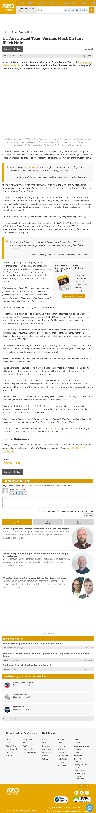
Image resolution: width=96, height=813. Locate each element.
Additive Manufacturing (23, 682)
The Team (62, 765)
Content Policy (80, 770)
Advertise (78, 755)
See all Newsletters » (11, 718)
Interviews (46, 752)
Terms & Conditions (78, 760)
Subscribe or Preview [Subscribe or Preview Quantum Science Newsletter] (21, 709)
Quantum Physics (26, 32)
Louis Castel (19, 55)
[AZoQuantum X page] (26, 11)
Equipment (47, 749)
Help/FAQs (62, 759)
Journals (61, 746)
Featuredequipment (48, 522)
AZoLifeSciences (29, 752)
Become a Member (82, 746)
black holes (30, 167)
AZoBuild (10, 755)
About (76, 739)
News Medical (29, 749)
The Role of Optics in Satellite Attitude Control (27, 665)
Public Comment (48, 511)
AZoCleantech (12, 749)
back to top (83, 786)
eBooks (61, 739)
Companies (63, 752)
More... (91, 3)
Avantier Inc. (12, 669)
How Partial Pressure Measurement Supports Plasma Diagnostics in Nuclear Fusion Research (46, 654)
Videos (61, 749)
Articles (45, 742)
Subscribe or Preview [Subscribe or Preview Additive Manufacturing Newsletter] (21, 685)
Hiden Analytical (13, 660)
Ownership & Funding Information (79, 776)
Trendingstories (79, 522)
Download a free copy (73, 296)
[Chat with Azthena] (90, 808)
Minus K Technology (15, 647)
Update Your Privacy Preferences (21, 810)
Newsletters (79, 749)
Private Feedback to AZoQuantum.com (77, 511)
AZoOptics (10, 752)
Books (60, 742)
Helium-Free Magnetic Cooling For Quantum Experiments (33, 643)
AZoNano (10, 742)
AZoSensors (28, 742)
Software (46, 759)
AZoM (8, 739)
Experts (45, 755)
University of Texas (11, 462)
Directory (46, 746)
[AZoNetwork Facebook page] (23, 11)
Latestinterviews (17, 522)
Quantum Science (20, 706)
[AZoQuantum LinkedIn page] (20, 11)
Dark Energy (55, 428)
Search (77, 742)
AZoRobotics (11, 746)
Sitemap (61, 762)
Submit (89, 515)
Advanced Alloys (20, 694)
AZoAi (25, 746)
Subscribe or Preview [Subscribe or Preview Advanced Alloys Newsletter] (21, 697)
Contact (77, 752)
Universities (63, 755)
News (14, 32)
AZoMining (27, 739)
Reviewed (89, 49)
